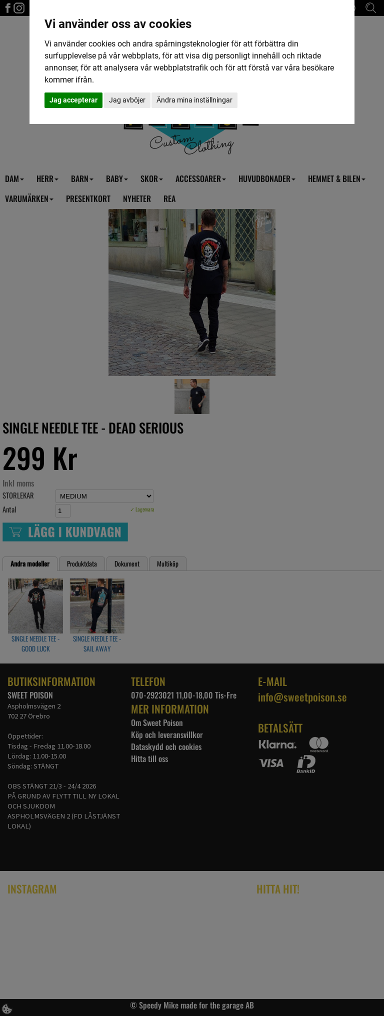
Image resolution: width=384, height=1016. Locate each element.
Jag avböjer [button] (127, 100)
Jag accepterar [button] (74, 100)
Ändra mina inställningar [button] (194, 100)
